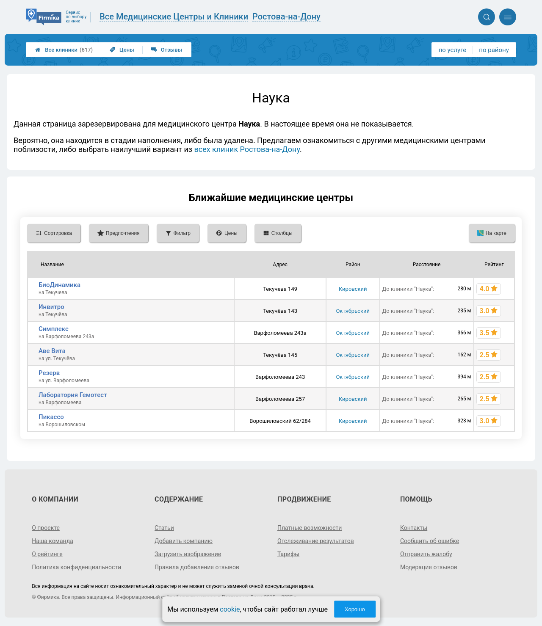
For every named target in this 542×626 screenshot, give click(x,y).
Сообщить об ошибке (429, 541)
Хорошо (355, 609)
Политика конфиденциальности (76, 567)
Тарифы (288, 554)
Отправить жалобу (426, 554)
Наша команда (52, 541)
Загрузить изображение (188, 554)
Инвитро (51, 307)
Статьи (164, 527)
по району (494, 50)
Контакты (413, 527)
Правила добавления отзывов (197, 567)
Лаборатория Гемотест (73, 395)
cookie (230, 609)
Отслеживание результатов (315, 541)
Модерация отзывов (428, 567)
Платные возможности (309, 527)
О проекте (46, 527)
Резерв (49, 373)
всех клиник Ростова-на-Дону (247, 149)
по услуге (453, 50)
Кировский (353, 289)
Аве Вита (52, 351)
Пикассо (51, 417)
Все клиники (64, 50)
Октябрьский (353, 311)
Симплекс (54, 329)
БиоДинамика (59, 285)
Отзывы (166, 50)
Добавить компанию (184, 541)
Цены (122, 50)
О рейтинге (47, 554)
